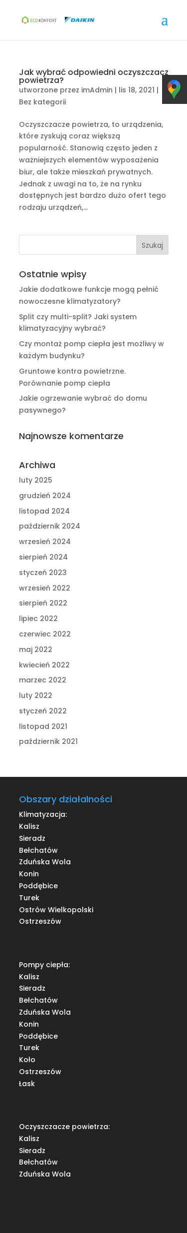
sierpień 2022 (43, 603)
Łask (27, 1084)
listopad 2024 (44, 511)
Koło (27, 1060)
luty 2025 (35, 480)
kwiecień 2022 (44, 665)
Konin (29, 874)
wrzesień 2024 (45, 542)
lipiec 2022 (38, 618)
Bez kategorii (42, 102)
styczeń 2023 (43, 573)
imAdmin (97, 90)
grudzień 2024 (45, 496)
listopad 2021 (43, 726)
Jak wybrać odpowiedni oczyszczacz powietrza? (94, 76)
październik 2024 (49, 526)
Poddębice (38, 886)
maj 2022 (35, 649)
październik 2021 (48, 741)
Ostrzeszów (40, 921)
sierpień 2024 (43, 557)
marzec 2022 (42, 680)
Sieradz (32, 838)
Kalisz (29, 826)
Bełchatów (38, 850)
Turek (29, 898)
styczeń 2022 (43, 711)
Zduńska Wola (45, 862)
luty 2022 (35, 695)
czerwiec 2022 (45, 634)
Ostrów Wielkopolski (56, 910)
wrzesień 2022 (44, 588)
